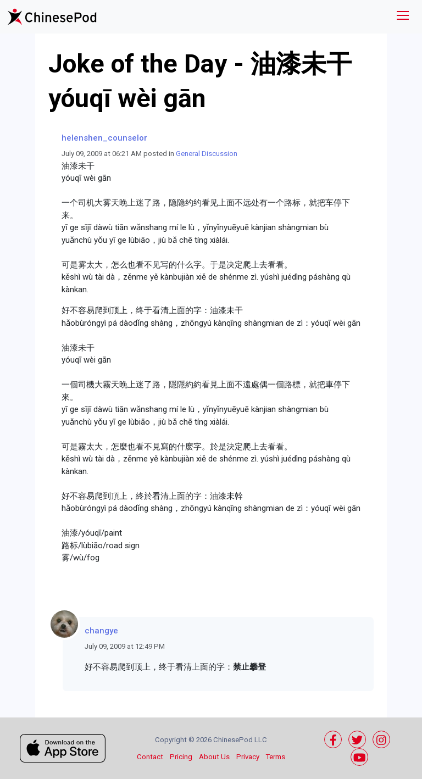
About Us (214, 757)
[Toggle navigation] (402, 17)
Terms (275, 757)
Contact (150, 757)
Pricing (181, 757)
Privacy (247, 757)
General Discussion (206, 153)
